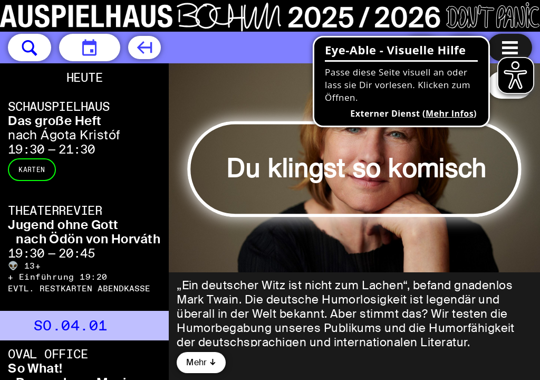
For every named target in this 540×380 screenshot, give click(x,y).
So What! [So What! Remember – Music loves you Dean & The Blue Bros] (35, 368)
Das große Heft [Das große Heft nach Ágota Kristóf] (55, 120)
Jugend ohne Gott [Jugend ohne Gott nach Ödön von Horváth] (63, 224)
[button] (29, 47)
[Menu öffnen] (510, 47)
